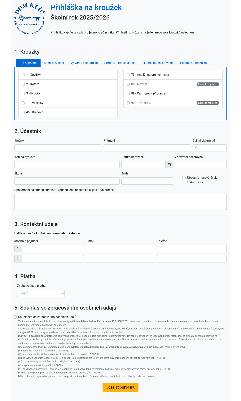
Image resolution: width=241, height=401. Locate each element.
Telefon (162, 241)
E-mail (90, 241)
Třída (125, 173)
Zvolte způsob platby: (31, 286)
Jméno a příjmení (26, 241)
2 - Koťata (32, 84)
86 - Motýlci (139, 84)
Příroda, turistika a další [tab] (120, 63)
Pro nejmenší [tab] (28, 63)
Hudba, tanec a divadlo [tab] (158, 63)
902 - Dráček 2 (141, 103)
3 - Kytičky (33, 93)
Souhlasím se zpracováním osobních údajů (122, 346)
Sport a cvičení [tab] (54, 63)
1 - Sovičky (33, 75)
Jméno (19, 140)
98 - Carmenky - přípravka (148, 93)
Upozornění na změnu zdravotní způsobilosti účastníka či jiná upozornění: (64, 190)
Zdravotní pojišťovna (189, 157)
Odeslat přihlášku (120, 387)
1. (18, 248)
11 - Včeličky (34, 103)
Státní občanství (204, 140)
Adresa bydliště (24, 157)
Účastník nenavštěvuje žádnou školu (202, 180)
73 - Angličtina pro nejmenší (150, 75)
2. (18, 259)
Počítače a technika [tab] (193, 63)
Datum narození (132, 157)
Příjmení (109, 140)
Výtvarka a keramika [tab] (84, 63)
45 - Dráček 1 (35, 112)
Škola (18, 173)
